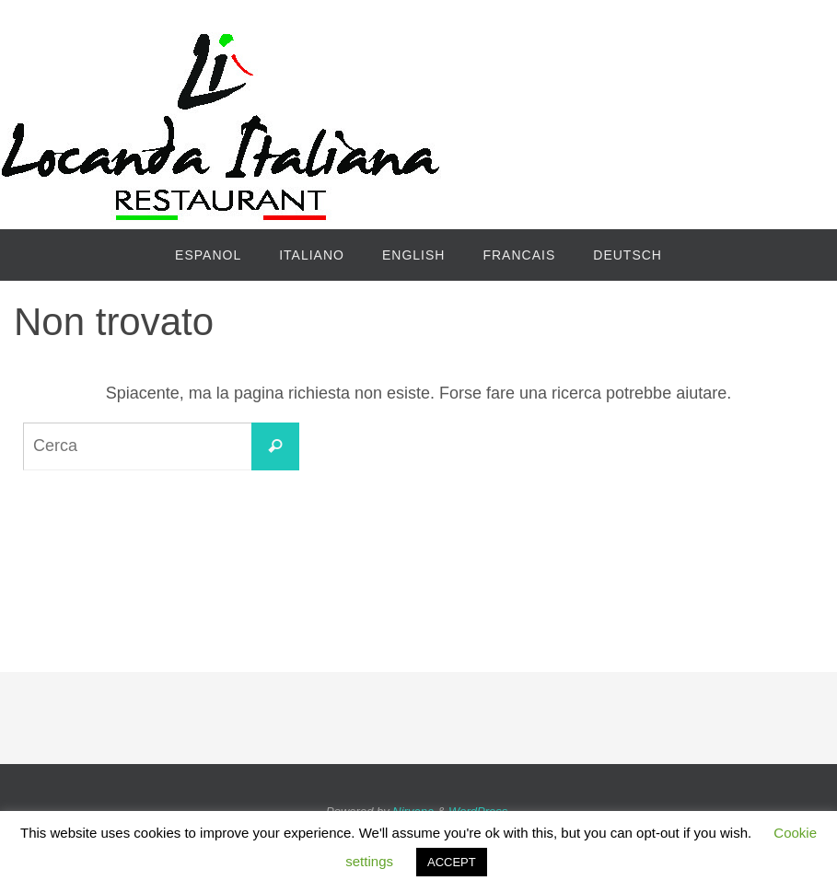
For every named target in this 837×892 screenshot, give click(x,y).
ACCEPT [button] (451, 862)
